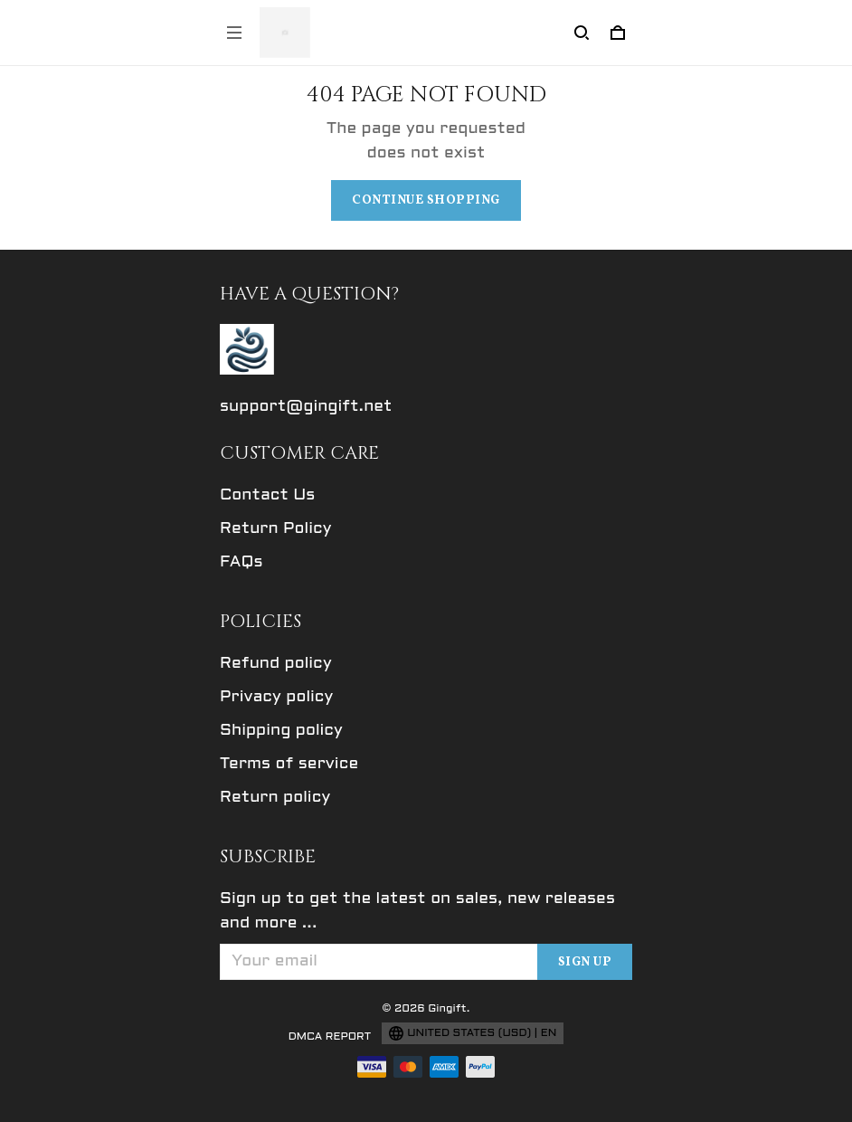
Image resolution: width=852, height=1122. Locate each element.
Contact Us (267, 495)
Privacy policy (276, 697)
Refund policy (276, 663)
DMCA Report (330, 1037)
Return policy (275, 797)
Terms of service (289, 764)
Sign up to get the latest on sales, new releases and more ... (417, 911)
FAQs (241, 562)
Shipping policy (281, 730)
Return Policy (276, 529)
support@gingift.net (306, 406)
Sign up (585, 962)
